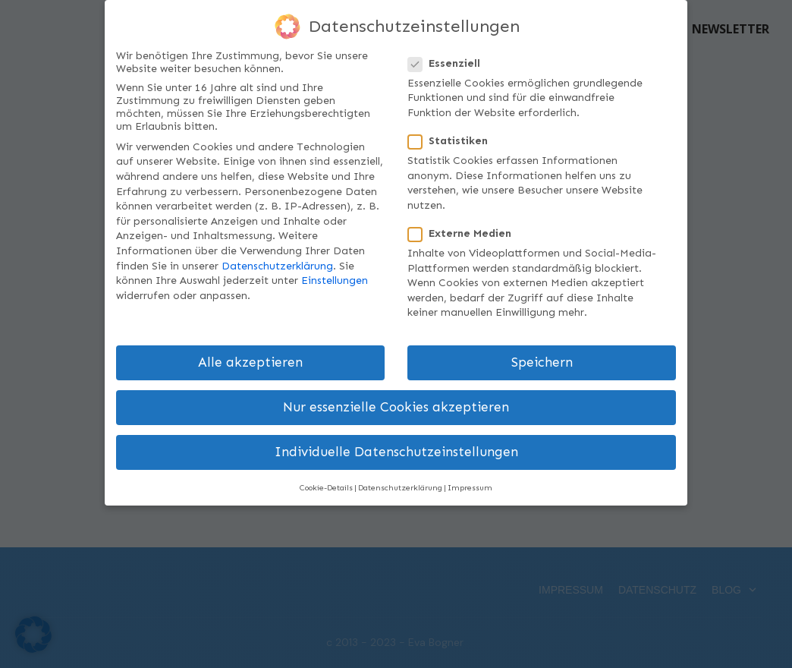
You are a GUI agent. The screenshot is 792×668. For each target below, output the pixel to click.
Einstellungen (334, 280)
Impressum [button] (470, 488)
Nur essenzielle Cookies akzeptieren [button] (396, 407)
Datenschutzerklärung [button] (400, 488)
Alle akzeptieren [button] (250, 362)
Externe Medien (464, 233)
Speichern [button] (542, 362)
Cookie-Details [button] (326, 488)
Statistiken (452, 140)
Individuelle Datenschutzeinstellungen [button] (396, 452)
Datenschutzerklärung (277, 266)
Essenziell (448, 63)
